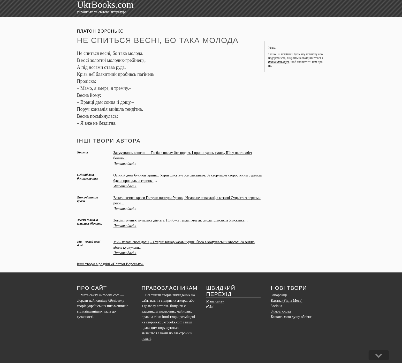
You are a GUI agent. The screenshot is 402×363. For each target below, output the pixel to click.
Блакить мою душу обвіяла (292, 317)
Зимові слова (281, 311)
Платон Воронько (100, 31)
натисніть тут (278, 62)
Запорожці (279, 295)
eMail (210, 307)
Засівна (276, 306)
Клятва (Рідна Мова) (286, 300)
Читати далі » (124, 164)
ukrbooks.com (109, 295)
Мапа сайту (215, 301)
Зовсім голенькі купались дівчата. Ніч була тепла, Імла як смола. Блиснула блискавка (178, 220)
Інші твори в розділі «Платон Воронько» (110, 264)
